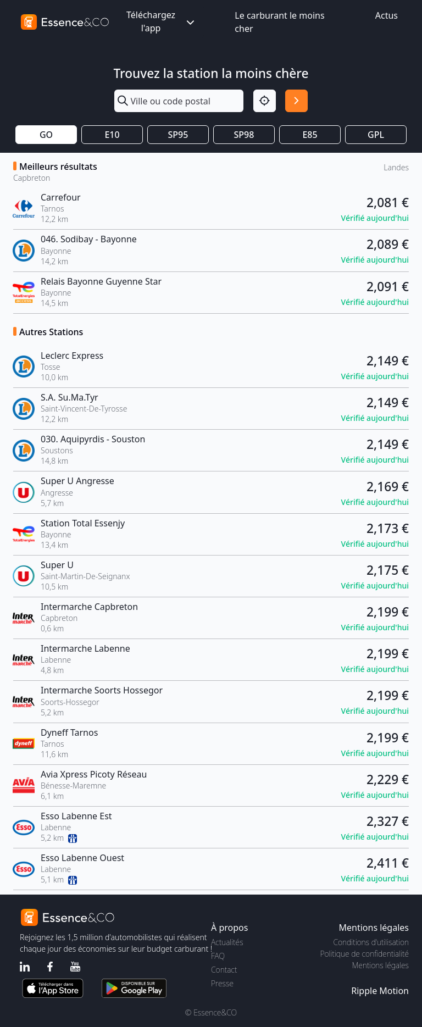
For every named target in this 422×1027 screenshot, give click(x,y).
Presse (222, 983)
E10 (111, 135)
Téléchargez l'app (161, 21)
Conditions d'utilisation (371, 942)
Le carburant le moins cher (279, 22)
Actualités (227, 942)
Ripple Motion (380, 991)
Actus (386, 15)
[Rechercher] (296, 101)
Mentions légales (380, 965)
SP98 (244, 135)
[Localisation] (264, 101)
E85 (309, 135)
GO (46, 135)
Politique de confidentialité (364, 953)
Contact (224, 969)
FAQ (218, 956)
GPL (376, 135)
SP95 (178, 135)
